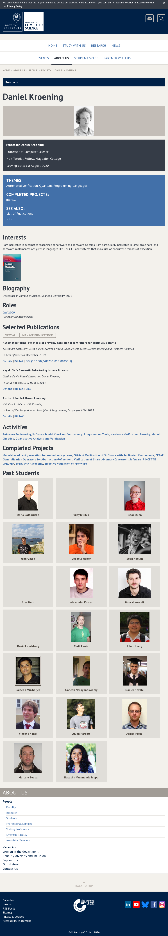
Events (43, 58)
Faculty (46, 70)
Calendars (9, 900)
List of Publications (19, 213)
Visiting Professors (17, 829)
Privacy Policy (14, 6)
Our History (11, 864)
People (33, 70)
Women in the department (20, 851)
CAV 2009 (9, 312)
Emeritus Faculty (16, 834)
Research (98, 45)
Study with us (74, 45)
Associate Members (18, 840)
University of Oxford (82, 932)
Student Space (86, 58)
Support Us (10, 860)
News (116, 45)
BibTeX (19, 361)
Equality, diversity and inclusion (24, 856)
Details (8, 361)
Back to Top (84, 884)
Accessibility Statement (17, 920)
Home (52, 45)
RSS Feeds (9, 908)
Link (28, 389)
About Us (63, 57)
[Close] (164, 3)
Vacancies (9, 847)
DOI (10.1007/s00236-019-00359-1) (49, 361)
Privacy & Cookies (13, 916)
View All (11, 335)
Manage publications (37, 335)
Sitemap (8, 912)
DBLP (10, 219)
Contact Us (10, 868)
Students (11, 818)
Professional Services (19, 823)
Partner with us (117, 58)
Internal (7, 904)
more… (11, 200)
